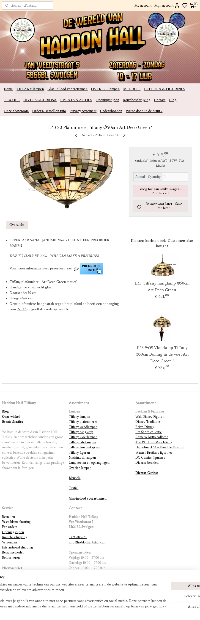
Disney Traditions (148, 422)
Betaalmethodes (13, 552)
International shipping (17, 547)
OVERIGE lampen (105, 89)
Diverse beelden (147, 463)
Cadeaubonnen (111, 111)
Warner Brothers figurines (153, 453)
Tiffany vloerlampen (83, 437)
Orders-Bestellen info (49, 111)
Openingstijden (107, 100)
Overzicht (16, 225)
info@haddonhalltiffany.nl (86, 542)
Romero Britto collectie (151, 437)
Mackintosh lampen (82, 458)
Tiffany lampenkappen (84, 447)
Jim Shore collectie (148, 432)
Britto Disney (144, 427)
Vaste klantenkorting (16, 522)
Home (8, 89)
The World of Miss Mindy (153, 442)
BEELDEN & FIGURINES (164, 89)
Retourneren (11, 558)
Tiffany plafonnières (83, 422)
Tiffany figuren (79, 453)
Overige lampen (80, 468)
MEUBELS (131, 89)
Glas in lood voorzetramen (67, 89)
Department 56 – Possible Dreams (159, 447)
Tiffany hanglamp (81, 432)
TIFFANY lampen (30, 89)
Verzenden (9, 542)
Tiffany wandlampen (83, 427)
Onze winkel (10, 417)
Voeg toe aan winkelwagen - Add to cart (161, 191)
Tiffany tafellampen (82, 442)
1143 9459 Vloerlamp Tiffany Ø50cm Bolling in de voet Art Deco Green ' (162, 354)
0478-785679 (78, 537)
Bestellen (8, 517)
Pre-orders (9, 527)
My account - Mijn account (157, 5)
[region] (69, 595)
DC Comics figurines (150, 458)
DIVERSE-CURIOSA (40, 100)
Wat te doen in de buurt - (144, 111)
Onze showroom (16, 111)
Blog (173, 100)
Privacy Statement (83, 111)
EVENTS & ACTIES (76, 100)
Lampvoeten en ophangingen (89, 463)
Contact (159, 100)
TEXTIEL (12, 100)
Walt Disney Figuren (149, 417)
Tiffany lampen (79, 417)
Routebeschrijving (137, 100)
